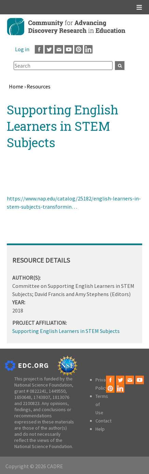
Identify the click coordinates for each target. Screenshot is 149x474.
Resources (38, 86)
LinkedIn (88, 49)
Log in (22, 49)
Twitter (49, 49)
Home (16, 86)
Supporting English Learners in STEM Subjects (66, 330)
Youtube (68, 49)
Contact (103, 421)
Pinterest (78, 49)
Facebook (39, 49)
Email (59, 49)
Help (100, 429)
